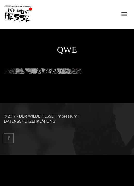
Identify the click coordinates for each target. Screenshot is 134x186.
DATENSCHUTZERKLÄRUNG (29, 121)
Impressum (67, 116)
